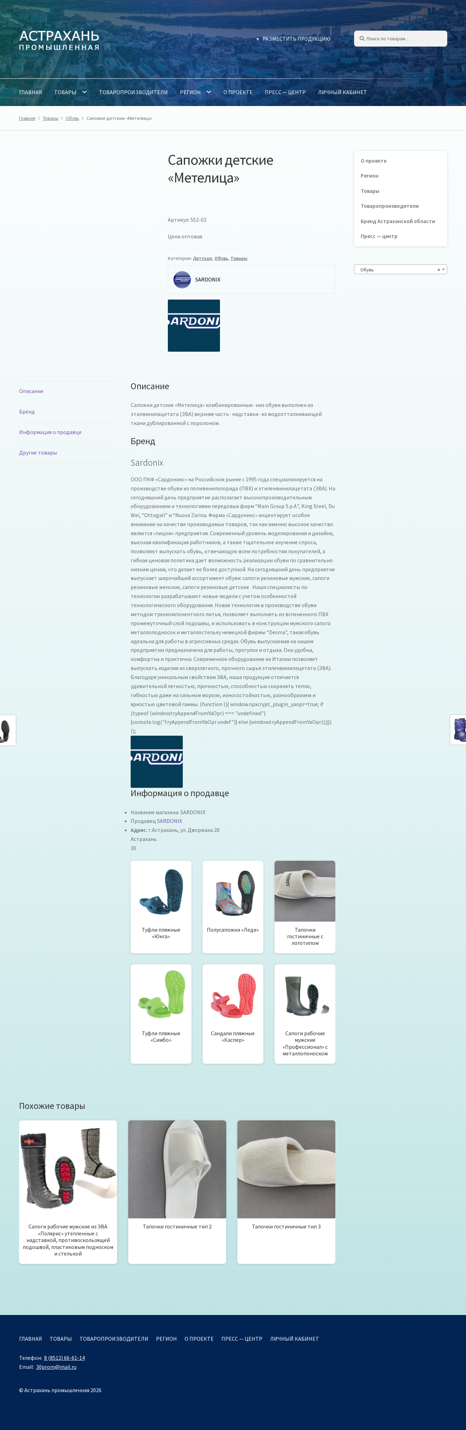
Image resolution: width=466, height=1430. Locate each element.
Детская (202, 258)
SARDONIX (169, 820)
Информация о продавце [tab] (50, 431)
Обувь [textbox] (398, 270)
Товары (65, 92)
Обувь (72, 118)
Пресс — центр (285, 92)
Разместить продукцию (296, 38)
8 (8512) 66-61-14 (64, 1357)
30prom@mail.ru (56, 1366)
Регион (190, 92)
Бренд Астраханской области (398, 221)
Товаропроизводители (133, 92)
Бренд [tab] (27, 411)
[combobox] (400, 269)
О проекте (238, 92)
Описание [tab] (31, 390)
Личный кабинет (342, 92)
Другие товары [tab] (38, 452)
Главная (30, 92)
